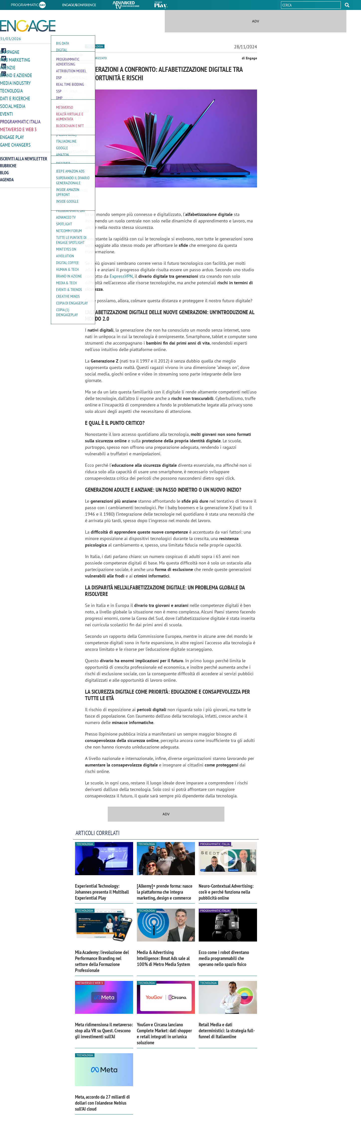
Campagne (9, 52)
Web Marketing (15, 59)
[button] (347, 5)
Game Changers (15, 142)
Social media (12, 104)
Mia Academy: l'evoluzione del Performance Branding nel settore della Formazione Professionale (102, 961)
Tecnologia (11, 89)
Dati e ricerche (15, 97)
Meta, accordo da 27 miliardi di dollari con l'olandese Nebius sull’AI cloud (102, 1103)
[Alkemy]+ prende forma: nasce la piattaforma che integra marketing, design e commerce (164, 892)
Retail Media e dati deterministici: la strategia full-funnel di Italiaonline (227, 1031)
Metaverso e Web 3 (18, 127)
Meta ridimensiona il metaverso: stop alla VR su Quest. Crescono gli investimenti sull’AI (104, 1031)
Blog (4, 169)
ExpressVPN (121, 276)
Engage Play (12, 134)
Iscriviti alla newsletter (23, 155)
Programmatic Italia (20, 119)
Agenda (7, 176)
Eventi (6, 112)
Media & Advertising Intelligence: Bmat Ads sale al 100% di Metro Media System (163, 958)
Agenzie (7, 67)
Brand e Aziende (16, 74)
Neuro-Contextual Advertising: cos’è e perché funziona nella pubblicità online (226, 892)
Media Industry (15, 82)
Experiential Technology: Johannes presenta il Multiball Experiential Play (102, 892)
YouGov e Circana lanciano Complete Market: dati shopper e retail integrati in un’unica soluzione (164, 1033)
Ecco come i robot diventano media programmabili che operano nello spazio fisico (224, 958)
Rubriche (8, 162)
